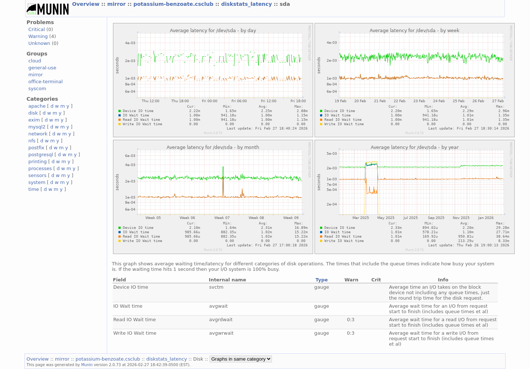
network (38, 134)
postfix (36, 147)
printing (37, 161)
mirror (117, 4)
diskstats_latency (247, 4)
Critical (36, 29)
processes (40, 168)
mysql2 (37, 127)
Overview (86, 4)
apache (37, 106)
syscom (37, 88)
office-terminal (45, 81)
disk (33, 113)
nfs (32, 140)
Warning (38, 36)
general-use (42, 67)
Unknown (39, 43)
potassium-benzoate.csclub (174, 4)
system (37, 182)
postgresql (40, 154)
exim (34, 120)
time (33, 189)
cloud (34, 61)
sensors (37, 175)
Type (321, 279)
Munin (87, 364)
